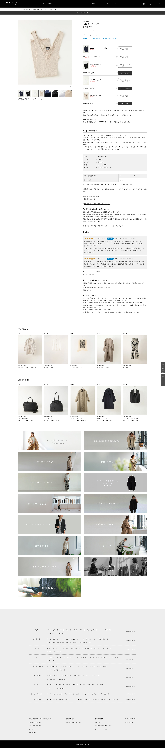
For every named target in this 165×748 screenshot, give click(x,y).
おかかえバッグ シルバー (92, 630)
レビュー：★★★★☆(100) (131, 420)
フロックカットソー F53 (95, 685)
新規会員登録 (70, 719)
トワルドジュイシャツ (54, 651)
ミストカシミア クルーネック (56, 633)
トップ (22, 9)
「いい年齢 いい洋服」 (163, 367)
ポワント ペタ (77, 630)
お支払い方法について (36, 722)
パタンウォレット (52, 630)
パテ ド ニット (113, 657)
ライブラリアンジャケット (130, 418)
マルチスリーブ (52, 685)
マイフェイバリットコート (81, 676)
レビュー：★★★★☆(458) (52, 420)
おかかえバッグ (52, 700)
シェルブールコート (76, 418)
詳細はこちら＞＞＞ (89, 290)
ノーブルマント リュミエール (56, 679)
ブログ (87, 4)
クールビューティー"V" (71, 657)
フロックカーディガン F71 (55, 688)
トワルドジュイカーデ (87, 657)
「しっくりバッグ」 (50, 418)
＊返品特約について (89, 199)
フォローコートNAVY (103, 418)
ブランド (114, 4)
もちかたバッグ (106, 700)
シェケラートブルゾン (86, 642)
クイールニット (52, 661)
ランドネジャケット (105, 639)
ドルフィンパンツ (82, 666)
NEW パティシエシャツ (92, 648)
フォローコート (66, 676)
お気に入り (95, 4)
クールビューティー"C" (54, 657)
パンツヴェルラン (52, 666)
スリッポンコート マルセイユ (27, 367)
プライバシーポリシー (102, 729)
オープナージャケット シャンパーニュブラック (62, 642)
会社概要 (97, 722)
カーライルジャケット (90, 639)
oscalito (28, 9)
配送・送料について (35, 726)
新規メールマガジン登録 (73, 722)
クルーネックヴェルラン (78, 367)
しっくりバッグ (94, 700)
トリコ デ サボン (101, 657)
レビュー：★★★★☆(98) (78, 420)
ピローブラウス (52, 648)
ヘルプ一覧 (32, 732)
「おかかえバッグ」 (24, 418)
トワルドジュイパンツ (129, 367)
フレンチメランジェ (65, 685)
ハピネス (115, 700)
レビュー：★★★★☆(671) (26, 420)
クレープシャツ (106, 648)
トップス (101, 162)
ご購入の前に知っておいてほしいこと (40, 719)
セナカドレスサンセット (55, 694)
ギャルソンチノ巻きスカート (56, 670)
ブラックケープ (97, 694)
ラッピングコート (65, 630)
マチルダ (106, 694)
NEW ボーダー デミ (79, 685)
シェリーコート (97, 676)
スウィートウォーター (103, 367)
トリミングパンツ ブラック (98, 666)
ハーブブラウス (48, 367)
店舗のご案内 (99, 719)
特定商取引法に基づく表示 (103, 726)
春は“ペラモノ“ (163, 380)
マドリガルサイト (130, 719)
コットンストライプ (76, 648)
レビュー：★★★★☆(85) (104, 420)
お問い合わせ (129, 722)
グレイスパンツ (69, 694)
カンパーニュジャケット (73, 639)
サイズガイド (138, 189)
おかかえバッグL (82, 700)
